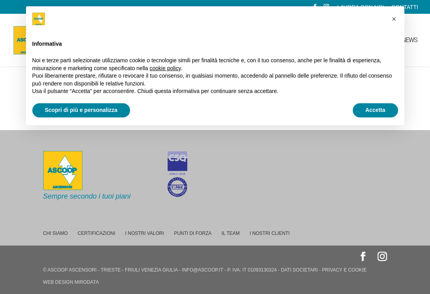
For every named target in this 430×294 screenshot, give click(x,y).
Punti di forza (192, 233)
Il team (231, 233)
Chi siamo (55, 233)
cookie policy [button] (165, 68)
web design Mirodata (71, 282)
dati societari (299, 270)
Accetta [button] (375, 110)
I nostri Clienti (269, 233)
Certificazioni (96, 233)
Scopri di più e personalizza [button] (81, 110)
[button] (394, 19)
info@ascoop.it (202, 270)
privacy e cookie (344, 270)
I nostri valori (144, 233)
